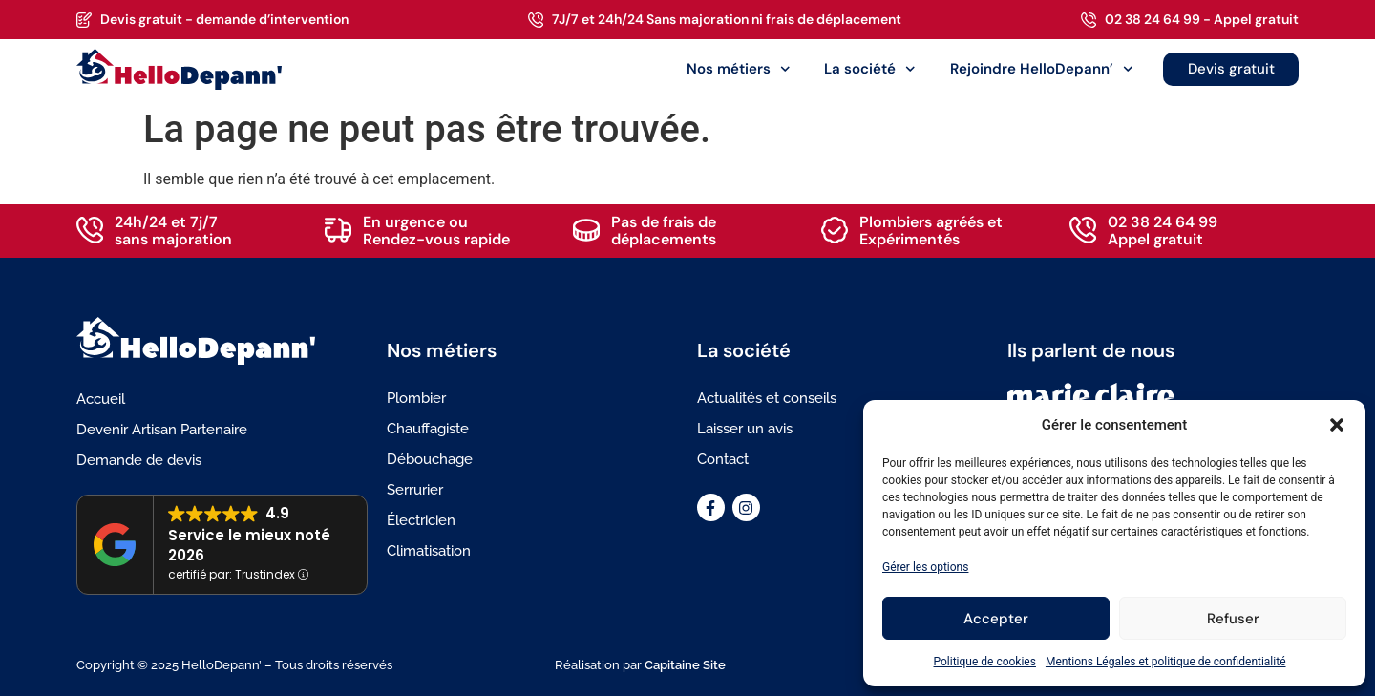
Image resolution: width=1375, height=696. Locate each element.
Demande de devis (138, 460)
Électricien (421, 520)
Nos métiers (739, 69)
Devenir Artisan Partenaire (161, 429)
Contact (723, 459)
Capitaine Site (685, 665)
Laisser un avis (745, 428)
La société (870, 69)
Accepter (995, 618)
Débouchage (430, 459)
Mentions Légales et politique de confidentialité (1166, 661)
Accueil (100, 399)
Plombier (416, 398)
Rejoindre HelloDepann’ (1041, 69)
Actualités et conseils (766, 398)
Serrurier (415, 489)
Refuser (1233, 618)
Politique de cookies (985, 661)
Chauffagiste (428, 428)
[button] (1336, 424)
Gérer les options (925, 567)
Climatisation (429, 550)
